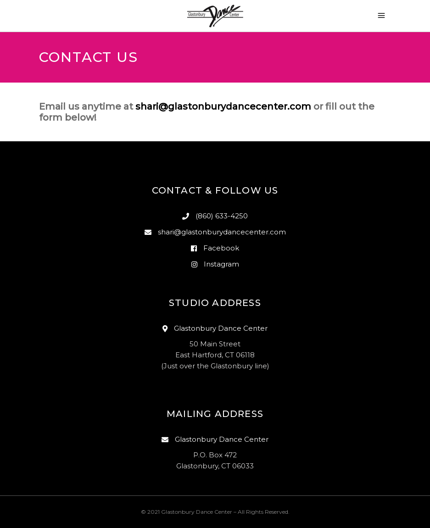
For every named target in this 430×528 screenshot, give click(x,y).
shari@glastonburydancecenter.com (223, 106)
